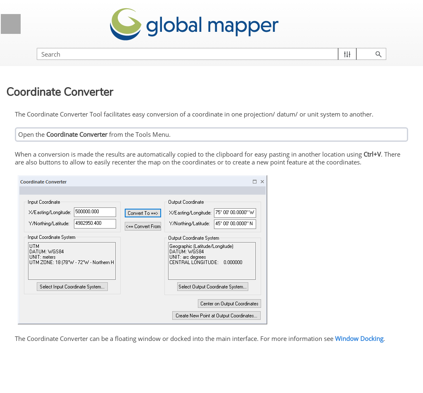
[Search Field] (211, 54)
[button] (347, 54)
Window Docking (359, 338)
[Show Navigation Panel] (11, 24)
